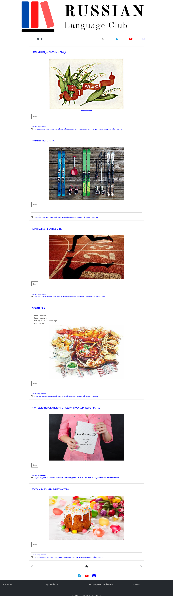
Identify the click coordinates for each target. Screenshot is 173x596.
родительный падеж (51, 475)
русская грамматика (46, 293)
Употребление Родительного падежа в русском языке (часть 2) (70, 404)
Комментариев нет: (42, 124)
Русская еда (42, 305)
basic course (104, 293)
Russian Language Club (93, 593)
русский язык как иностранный (77, 214)
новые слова (50, 214)
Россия (71, 126)
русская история (81, 126)
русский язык (60, 214)
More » (38, 113)
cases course (118, 475)
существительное (106, 475)
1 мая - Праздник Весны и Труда (52, 49)
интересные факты (45, 126)
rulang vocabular (95, 214)
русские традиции (108, 126)
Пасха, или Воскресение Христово (53, 486)
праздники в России (60, 126)
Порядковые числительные (50, 226)
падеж (40, 475)
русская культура (94, 126)
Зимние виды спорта (46, 137)
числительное (93, 293)
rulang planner (86, 107)
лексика (41, 214)
